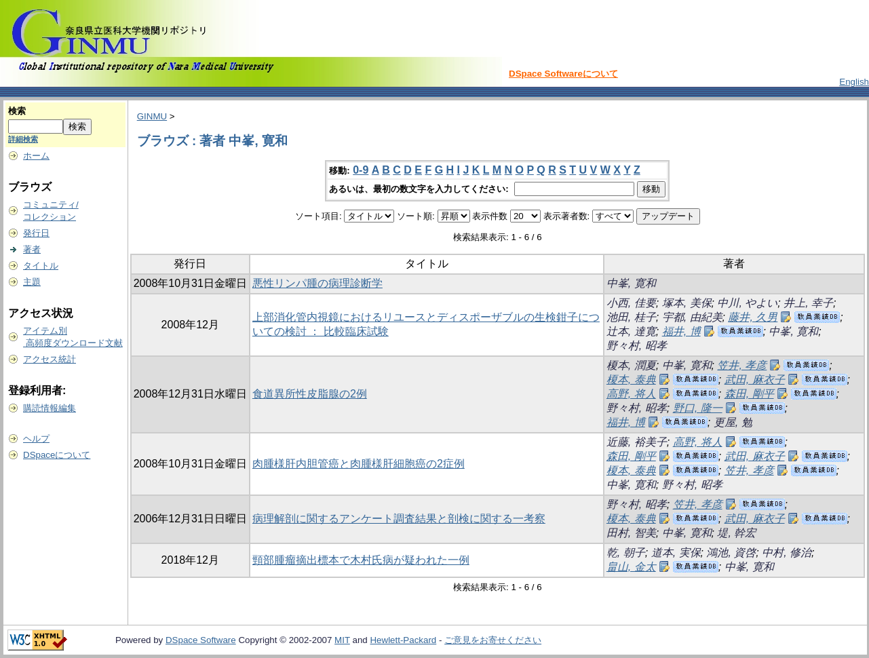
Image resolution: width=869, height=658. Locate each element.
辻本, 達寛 (631, 331)
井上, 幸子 (808, 303)
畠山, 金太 (631, 567)
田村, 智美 (631, 533)
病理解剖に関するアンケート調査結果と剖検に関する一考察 (398, 518)
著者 (32, 249)
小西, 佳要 (631, 303)
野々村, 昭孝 (636, 345)
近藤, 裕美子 (636, 442)
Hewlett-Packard (403, 640)
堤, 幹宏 (736, 533)
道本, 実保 (676, 552)
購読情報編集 (49, 408)
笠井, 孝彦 (742, 365)
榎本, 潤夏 (631, 365)
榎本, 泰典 (631, 379)
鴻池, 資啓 (731, 552)
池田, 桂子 (631, 317)
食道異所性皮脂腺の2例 (309, 394)
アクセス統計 (49, 359)
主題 (32, 282)
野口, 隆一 (697, 408)
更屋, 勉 (733, 422)
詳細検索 (23, 139)
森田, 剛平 (749, 394)
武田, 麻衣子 (755, 379)
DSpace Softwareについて (563, 74)
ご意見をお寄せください (492, 640)
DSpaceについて (56, 455)
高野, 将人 (631, 394)
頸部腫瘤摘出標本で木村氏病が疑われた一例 (360, 560)
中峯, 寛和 (631, 283)
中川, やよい (747, 303)
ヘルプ (36, 438)
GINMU (152, 116)
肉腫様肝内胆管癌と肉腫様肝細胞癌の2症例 (358, 463)
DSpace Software (201, 640)
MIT (342, 640)
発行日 (36, 233)
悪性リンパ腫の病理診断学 (317, 283)
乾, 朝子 (625, 552)
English (854, 82)
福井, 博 (681, 331)
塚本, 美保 (687, 303)
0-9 (360, 170)
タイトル (40, 265)
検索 (17, 111)
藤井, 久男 (752, 317)
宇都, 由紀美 (692, 317)
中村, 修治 (786, 552)
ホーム (36, 156)
